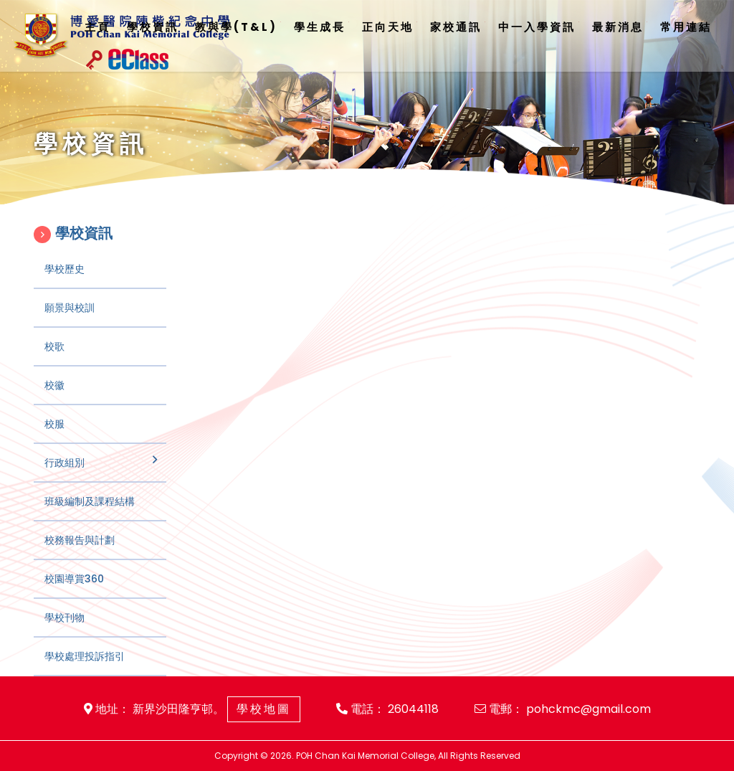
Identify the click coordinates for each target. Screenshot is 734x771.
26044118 (413, 709)
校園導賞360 (74, 598)
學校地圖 (264, 709)
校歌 (54, 366)
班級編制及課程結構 (89, 521)
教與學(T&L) (236, 26)
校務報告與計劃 (79, 559)
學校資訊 (152, 26)
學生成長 (319, 26)
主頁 (97, 26)
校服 (54, 443)
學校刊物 (64, 637)
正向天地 (388, 26)
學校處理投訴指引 (84, 675)
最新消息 (618, 26)
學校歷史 (64, 288)
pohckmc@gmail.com (588, 709)
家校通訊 (456, 26)
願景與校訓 (69, 327)
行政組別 (64, 482)
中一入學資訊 (537, 26)
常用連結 (686, 26)
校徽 (54, 404)
